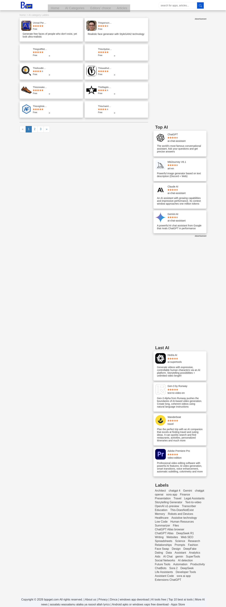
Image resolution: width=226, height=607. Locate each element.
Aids (157, 556)
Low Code (161, 521)
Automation (180, 564)
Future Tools (162, 564)
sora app (171, 494)
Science (180, 541)
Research (194, 541)
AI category (34, 15)
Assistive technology (184, 517)
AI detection (185, 560)
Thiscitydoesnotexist (105, 49)
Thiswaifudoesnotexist (105, 68)
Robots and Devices (180, 513)
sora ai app (184, 575)
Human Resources (182, 521)
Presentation (163, 498)
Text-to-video (193, 502)
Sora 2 (173, 568)
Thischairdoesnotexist (105, 106)
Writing (159, 537)
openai (159, 494)
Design (176, 548)
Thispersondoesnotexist (105, 22)
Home (70, 5)
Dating (159, 552)
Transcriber (189, 506)
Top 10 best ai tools (180, 599)
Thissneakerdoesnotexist (40, 87)
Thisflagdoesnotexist (105, 87)
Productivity (197, 564)
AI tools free (158, 599)
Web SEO (187, 537)
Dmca (113, 599)
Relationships (163, 544)
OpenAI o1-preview (167, 506)
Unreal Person (40, 22)
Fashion (193, 544)
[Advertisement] (179, 73)
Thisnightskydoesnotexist (40, 106)
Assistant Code (164, 575)
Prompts (180, 544)
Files (176, 525)
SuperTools (193, 556)
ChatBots (160, 568)
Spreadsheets (163, 541)
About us (90, 599)
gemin (179, 556)
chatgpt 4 (174, 490)
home (23, 15)
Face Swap (162, 548)
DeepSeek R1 (185, 533)
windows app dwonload (134, 599)
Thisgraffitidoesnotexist (40, 49)
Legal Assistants (194, 498)
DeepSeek (187, 568)
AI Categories (90, 5)
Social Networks (165, 560)
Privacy (103, 599)
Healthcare (161, 517)
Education (161, 510)
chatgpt (199, 490)
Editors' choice (117, 5)
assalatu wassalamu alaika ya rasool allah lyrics (80, 604)
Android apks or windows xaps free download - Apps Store (148, 604)
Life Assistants (164, 572)
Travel (177, 498)
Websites (172, 537)
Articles (140, 5)
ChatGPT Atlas (164, 533)
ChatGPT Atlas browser (169, 529)
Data (169, 552)
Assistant (180, 552)
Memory (160, 513)
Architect (160, 490)
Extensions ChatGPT (168, 579)
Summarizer (162, 525)
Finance (185, 494)
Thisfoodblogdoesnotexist (40, 68)
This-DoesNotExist (182, 510)
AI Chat (168, 556)
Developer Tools (186, 572)
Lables (45, 15)
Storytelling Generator (168, 502)
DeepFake (190, 548)
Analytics (194, 552)
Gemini (187, 490)
